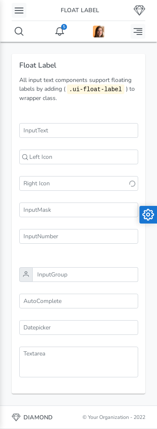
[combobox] (78, 301)
